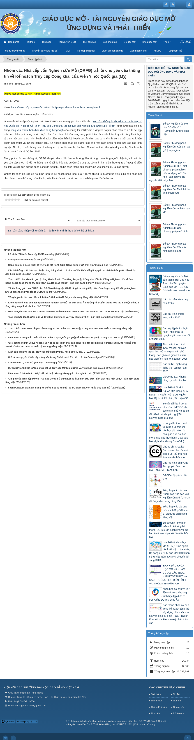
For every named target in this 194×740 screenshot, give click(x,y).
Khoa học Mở (149, 42)
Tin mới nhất (155, 115)
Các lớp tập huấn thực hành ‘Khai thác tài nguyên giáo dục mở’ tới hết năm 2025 (169, 333)
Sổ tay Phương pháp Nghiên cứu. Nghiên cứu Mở (176, 208)
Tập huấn (46, 42)
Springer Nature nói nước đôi (24, 259)
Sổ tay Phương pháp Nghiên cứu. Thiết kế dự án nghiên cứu (176, 189)
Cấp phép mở (110, 42)
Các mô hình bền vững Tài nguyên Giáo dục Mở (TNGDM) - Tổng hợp (168, 466)
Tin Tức (177, 694)
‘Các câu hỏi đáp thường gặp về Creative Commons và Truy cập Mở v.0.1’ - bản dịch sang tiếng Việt (63, 317)
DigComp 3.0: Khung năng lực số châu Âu (174, 378)
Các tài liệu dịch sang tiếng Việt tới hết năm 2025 (175, 368)
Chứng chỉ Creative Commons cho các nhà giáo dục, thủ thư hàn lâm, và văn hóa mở (175, 452)
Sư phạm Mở (175, 50)
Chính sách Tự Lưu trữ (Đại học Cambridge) (32, 362)
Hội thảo (30, 42)
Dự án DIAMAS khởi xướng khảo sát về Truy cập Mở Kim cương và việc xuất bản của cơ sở (58, 368)
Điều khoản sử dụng (145, 724)
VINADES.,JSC (124, 724)
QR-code (8, 721)
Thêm (166, 42)
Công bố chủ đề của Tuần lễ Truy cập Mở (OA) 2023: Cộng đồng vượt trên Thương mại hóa (58, 265)
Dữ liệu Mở (129, 42)
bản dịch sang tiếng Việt (49, 130)
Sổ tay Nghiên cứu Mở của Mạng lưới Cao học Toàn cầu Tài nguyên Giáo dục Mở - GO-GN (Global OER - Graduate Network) (169, 285)
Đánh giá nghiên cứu (112, 50)
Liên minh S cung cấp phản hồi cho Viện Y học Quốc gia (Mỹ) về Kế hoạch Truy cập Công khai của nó (64, 337)
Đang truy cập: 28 (27, 721)
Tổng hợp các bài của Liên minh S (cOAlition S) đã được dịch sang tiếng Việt (50, 297)
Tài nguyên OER (67, 42)
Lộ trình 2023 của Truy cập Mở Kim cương (31, 254)
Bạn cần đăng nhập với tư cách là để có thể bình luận (51, 230)
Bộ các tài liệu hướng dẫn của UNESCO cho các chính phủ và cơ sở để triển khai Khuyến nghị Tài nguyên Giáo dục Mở (169, 410)
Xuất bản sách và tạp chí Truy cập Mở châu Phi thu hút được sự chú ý (46, 351)
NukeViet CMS (84, 724)
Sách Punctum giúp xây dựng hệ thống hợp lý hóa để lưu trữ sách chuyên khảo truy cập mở (59, 387)
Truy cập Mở (89, 42)
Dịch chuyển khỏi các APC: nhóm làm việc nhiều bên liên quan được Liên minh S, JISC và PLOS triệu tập (66, 311)
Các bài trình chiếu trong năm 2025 (173, 315)
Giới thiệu (156, 694)
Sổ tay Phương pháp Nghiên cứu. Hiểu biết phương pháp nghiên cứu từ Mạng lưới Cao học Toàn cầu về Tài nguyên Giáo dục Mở (168, 171)
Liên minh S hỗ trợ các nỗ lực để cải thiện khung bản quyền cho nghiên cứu (50, 373)
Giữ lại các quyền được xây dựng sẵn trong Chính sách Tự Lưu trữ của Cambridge (54, 357)
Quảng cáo (178, 707)
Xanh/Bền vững (138, 50)
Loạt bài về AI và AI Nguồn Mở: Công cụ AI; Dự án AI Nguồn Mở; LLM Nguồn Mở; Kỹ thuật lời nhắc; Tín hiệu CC (169, 393)
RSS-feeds (178, 713)
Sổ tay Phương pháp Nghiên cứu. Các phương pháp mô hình (175, 228)
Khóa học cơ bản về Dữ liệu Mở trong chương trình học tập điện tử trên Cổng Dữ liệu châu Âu (169, 594)
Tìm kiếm (155, 713)
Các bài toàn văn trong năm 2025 (175, 301)
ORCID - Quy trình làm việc (175, 477)
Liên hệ (177, 700)
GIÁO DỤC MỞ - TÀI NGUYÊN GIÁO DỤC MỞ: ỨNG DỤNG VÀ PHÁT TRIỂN (169, 72)
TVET (67, 50)
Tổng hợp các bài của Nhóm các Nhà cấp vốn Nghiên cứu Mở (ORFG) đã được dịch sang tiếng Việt (169, 496)
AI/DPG (157, 50)
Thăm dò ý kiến (159, 707)
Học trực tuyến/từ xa (14, 50)
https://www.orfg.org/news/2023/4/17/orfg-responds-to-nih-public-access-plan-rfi (55, 107)
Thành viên (156, 700)
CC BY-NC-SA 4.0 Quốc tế (152, 721)
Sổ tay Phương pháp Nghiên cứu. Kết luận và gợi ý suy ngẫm (176, 147)
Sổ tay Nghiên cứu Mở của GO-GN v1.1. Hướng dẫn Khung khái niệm (176, 129)
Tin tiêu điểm (155, 267)
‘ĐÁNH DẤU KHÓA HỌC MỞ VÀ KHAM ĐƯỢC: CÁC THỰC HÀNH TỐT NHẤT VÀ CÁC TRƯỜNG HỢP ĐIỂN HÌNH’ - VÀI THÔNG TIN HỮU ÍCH (168, 574)
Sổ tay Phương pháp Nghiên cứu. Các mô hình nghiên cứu (174, 247)
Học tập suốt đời (86, 50)
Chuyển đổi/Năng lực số (44, 50)
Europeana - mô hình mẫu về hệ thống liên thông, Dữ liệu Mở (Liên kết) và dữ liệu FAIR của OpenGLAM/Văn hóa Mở (169, 529)
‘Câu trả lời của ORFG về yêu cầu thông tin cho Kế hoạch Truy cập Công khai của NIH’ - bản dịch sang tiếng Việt (70, 328)
